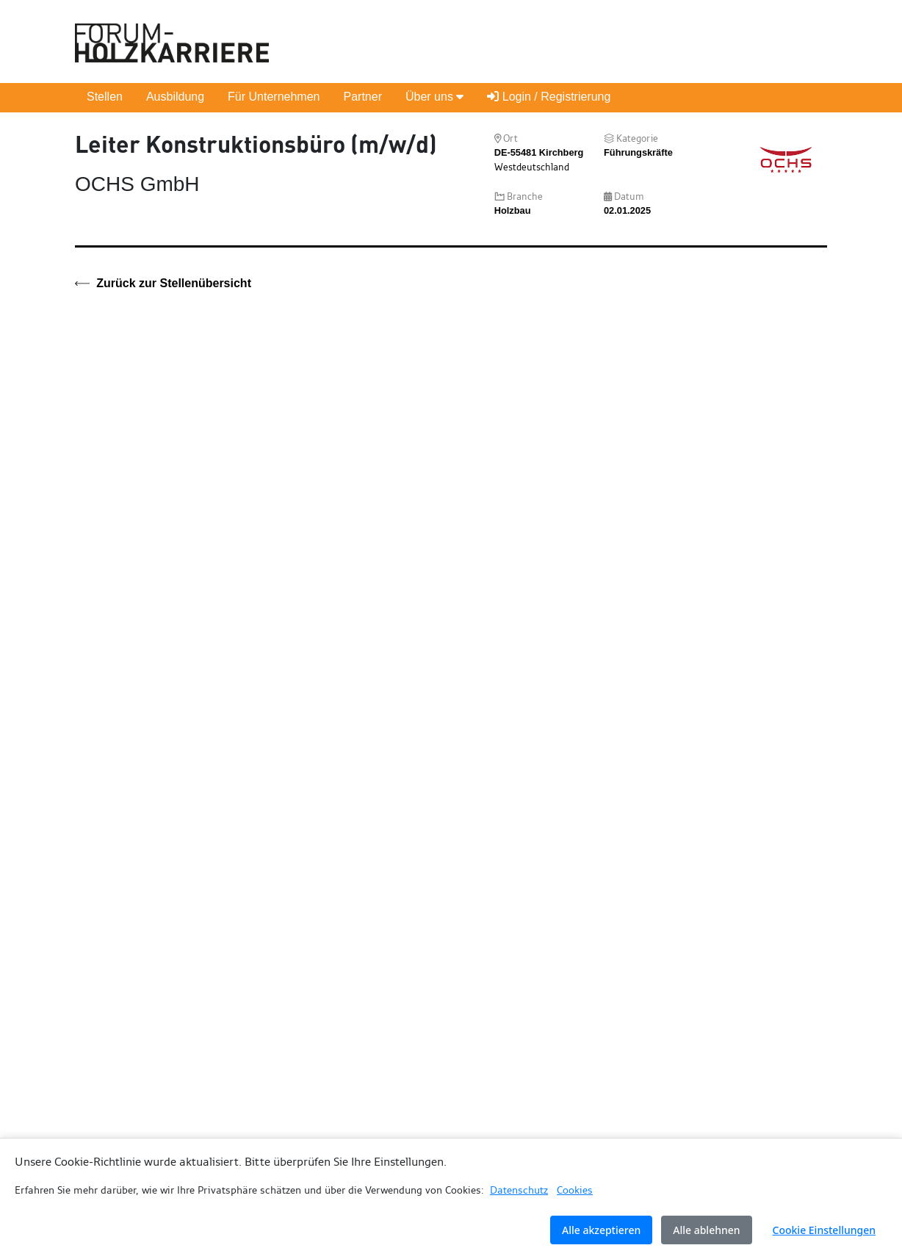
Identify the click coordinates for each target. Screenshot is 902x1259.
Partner (362, 96)
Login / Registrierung (548, 96)
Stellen (105, 96)
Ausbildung (175, 96)
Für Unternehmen (274, 96)
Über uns (434, 96)
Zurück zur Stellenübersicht (163, 283)
